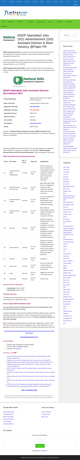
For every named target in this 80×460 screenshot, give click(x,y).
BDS (64, 193)
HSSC (77, 1)
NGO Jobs (66, 282)
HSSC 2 (65, 246)
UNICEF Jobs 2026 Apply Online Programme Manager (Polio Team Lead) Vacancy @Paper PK (69, 104)
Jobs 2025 (21, 21)
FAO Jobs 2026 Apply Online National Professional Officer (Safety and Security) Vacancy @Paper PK (69, 84)
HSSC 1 (65, 244)
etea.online (66, 219)
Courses (65, 207)
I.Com (65, 249)
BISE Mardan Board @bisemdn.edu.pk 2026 (69, 198)
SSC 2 (65, 309)
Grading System (41, 21)
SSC (63, 1)
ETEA (65, 216)
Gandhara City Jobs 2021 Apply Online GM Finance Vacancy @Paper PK (28, 360)
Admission (66, 181)
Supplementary (67, 311)
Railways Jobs (67, 297)
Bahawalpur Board (68, 186)
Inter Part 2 (66, 258)
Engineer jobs (67, 212)
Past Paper (66, 285)
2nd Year (55, 1)
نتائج (64, 323)
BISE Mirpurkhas (68, 202)
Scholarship (30, 21)
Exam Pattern (67, 221)
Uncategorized (67, 318)
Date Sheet (59, 21)
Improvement (67, 254)
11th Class (27, 1)
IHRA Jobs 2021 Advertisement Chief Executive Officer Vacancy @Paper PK (29, 362)
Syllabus (65, 313)
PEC (5, 1)
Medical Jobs (67, 273)
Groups (77, 4)
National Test (67, 277)
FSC (64, 237)
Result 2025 (11, 21)
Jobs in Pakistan (68, 261)
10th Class (19, 1)
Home (3, 21)
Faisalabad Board (68, 226)
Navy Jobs (66, 280)
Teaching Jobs (67, 316)
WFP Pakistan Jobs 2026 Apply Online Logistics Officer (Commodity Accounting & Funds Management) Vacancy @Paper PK (70, 117)
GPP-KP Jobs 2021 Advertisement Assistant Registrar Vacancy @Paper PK (29, 384)
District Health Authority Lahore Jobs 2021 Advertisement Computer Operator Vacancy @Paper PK (29, 397)
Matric (42, 1)
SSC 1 (65, 306)
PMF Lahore (66, 289)
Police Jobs (66, 292)
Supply (51, 21)
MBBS (65, 268)
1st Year (48, 1)
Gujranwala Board (68, 242)
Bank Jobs (66, 188)
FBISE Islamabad (8, 416)
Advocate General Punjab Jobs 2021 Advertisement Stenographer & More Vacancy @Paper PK (29, 395)
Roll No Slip (69, 21)
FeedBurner (43, 450)
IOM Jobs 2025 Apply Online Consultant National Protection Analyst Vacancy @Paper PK (69, 140)
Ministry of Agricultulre (69, 275)
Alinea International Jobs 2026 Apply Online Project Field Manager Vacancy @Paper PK (69, 94)
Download (6, 26)
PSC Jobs (66, 294)
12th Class (35, 1)
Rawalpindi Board (68, 299)
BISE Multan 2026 (68, 204)
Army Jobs (66, 184)
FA (64, 224)
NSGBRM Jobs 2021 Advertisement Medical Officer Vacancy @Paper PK (28, 386)
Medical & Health (68, 270)
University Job (67, 320)
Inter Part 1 (66, 256)
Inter (69, 1)
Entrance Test (67, 214)
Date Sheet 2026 (68, 209)
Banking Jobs (67, 191)
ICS (64, 251)
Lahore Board (67, 263)
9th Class (12, 1)
